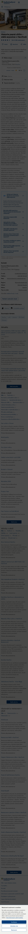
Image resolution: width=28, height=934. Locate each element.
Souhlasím (14, 922)
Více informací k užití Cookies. (14, 917)
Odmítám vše (14, 926)
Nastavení (14, 930)
